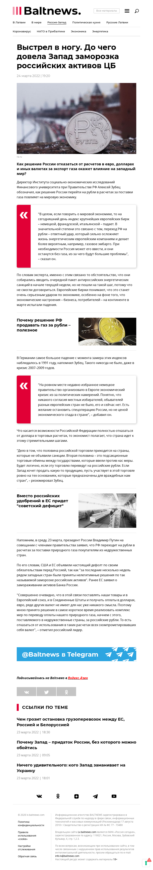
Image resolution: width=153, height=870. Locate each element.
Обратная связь (27, 856)
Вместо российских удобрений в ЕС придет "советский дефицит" (42, 500)
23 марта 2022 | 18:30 (33, 732)
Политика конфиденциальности (31, 823)
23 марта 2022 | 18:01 (33, 778)
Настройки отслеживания (26, 847)
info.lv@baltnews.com (67, 856)
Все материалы (106, 10)
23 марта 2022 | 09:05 (33, 755)
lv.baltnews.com (87, 832)
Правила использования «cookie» (27, 836)
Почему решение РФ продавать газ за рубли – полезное (44, 325)
